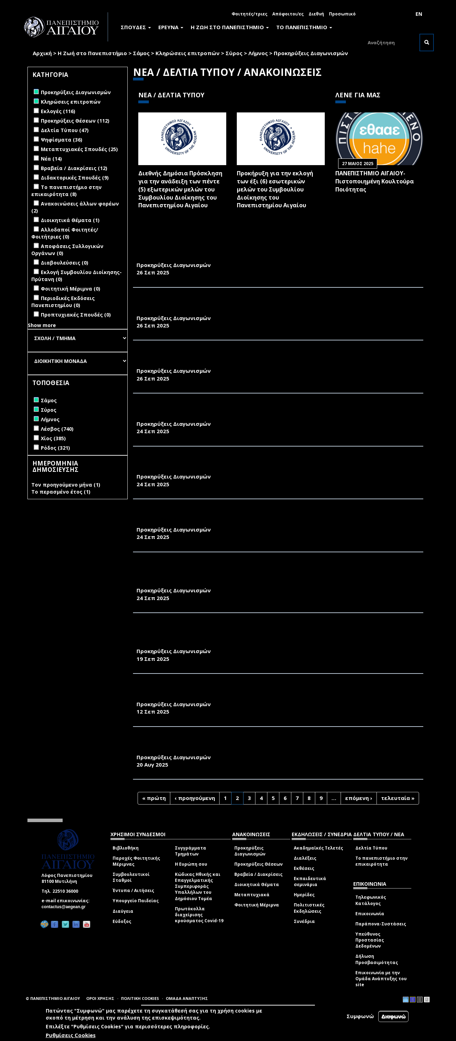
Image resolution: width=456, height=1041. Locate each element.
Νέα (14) (51, 158)
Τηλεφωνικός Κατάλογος (370, 900)
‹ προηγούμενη (195, 797)
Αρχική (42, 53)
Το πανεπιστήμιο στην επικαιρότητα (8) (66, 190)
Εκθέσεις (304, 868)
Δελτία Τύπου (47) (65, 130)
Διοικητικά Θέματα (256, 884)
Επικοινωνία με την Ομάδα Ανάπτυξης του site (381, 979)
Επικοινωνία (369, 914)
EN (419, 14)
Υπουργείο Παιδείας (136, 901)
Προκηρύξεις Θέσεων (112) (75, 120)
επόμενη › (358, 797)
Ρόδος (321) (55, 447)
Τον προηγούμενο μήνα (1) (65, 484)
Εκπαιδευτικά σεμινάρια (310, 881)
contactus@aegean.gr (66, 906)
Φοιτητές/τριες (249, 14)
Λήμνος (258, 53)
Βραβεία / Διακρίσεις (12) (74, 168)
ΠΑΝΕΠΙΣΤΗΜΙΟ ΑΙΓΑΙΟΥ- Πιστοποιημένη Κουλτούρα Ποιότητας (374, 181)
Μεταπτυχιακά (252, 895)
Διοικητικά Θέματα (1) (70, 220)
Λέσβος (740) (57, 428)
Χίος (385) (53, 438)
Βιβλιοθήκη (126, 848)
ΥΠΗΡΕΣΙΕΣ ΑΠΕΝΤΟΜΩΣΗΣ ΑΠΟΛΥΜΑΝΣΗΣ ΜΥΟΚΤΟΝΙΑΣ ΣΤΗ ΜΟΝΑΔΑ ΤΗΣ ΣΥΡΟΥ (255, 257)
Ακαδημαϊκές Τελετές (318, 848)
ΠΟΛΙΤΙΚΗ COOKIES (140, 998)
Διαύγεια (123, 911)
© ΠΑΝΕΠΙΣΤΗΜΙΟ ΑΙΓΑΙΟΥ (53, 998)
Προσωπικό (342, 14)
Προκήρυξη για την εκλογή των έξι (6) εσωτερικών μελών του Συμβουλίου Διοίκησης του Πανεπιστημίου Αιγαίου (275, 189)
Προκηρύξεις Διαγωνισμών (249, 851)
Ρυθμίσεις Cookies (71, 1035)
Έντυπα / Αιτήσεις (133, 890)
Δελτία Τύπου (371, 848)
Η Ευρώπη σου (191, 864)
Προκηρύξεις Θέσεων (258, 864)
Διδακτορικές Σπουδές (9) (75, 177)
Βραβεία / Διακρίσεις (258, 874)
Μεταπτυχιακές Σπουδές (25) (79, 149)
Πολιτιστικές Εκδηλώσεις (309, 908)
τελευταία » (397, 797)
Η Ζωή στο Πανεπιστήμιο (92, 53)
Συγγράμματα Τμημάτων (190, 851)
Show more (42, 325)
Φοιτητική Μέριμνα (256, 905)
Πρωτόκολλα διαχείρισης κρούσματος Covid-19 (199, 915)
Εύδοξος (122, 921)
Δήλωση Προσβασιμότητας (376, 959)
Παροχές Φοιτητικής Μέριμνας (136, 861)
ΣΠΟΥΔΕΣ (136, 27)
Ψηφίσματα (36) (61, 139)
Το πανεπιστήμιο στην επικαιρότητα (381, 861)
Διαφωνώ (393, 1016)
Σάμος (141, 53)
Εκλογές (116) (58, 111)
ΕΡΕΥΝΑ (170, 27)
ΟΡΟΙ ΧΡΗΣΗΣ (100, 998)
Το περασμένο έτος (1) (60, 491)
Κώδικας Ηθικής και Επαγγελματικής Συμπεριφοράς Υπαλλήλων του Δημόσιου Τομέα (197, 886)
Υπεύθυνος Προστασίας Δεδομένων (369, 940)
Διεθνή (316, 14)
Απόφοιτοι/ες (288, 14)
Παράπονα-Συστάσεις (380, 924)
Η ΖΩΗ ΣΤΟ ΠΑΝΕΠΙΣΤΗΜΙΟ (230, 27)
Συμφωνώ (360, 1016)
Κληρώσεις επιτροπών (188, 53)
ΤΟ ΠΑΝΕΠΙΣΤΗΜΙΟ (304, 27)
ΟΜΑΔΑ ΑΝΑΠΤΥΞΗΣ (187, 998)
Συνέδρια (304, 921)
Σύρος (234, 53)
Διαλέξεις (305, 858)
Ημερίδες (304, 895)
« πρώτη (154, 797)
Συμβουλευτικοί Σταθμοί (131, 877)
